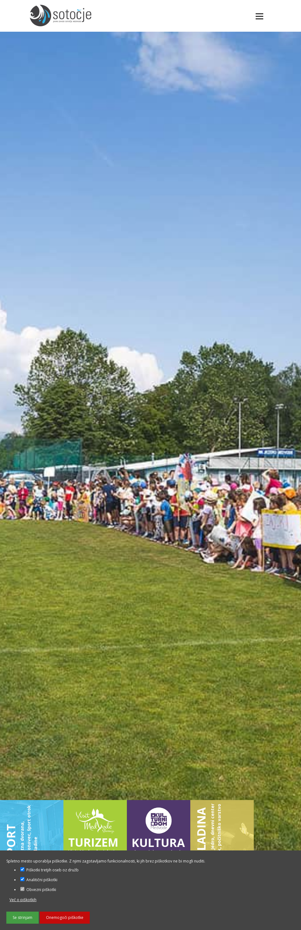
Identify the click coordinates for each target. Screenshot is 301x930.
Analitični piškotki (38, 879)
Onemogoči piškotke (64, 917)
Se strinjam (22, 917)
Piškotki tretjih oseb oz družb (49, 870)
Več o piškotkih (23, 899)
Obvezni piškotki (38, 889)
